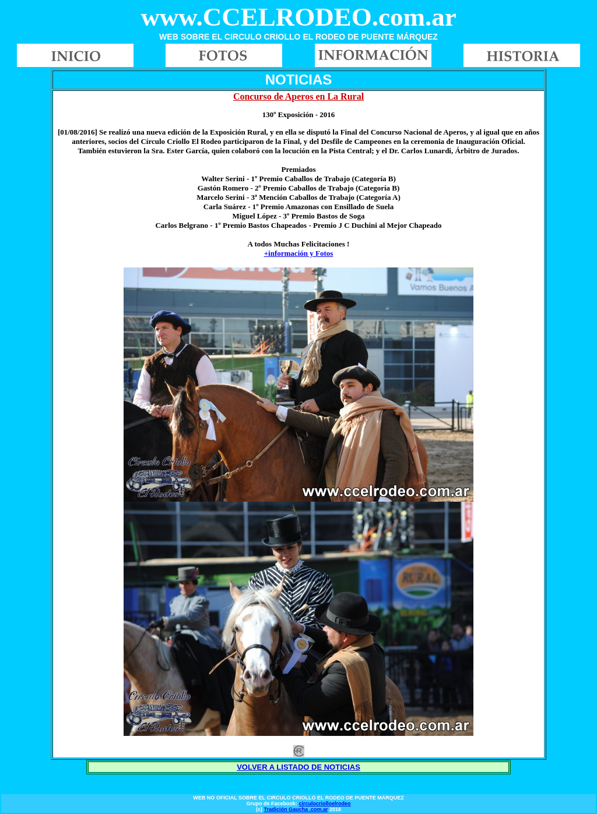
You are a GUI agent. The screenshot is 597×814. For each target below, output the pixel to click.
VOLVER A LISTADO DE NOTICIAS (298, 767)
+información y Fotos (298, 253)
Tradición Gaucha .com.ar (296, 809)
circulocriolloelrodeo (324, 803)
